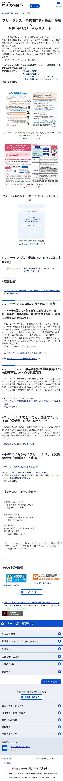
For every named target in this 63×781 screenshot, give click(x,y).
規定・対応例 (31, 71)
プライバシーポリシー (44, 758)
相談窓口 (31, 648)
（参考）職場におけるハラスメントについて (41, 79)
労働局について (31, 733)
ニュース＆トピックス (31, 705)
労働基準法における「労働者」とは (19, 444)
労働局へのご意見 (32, 697)
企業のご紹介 (31, 663)
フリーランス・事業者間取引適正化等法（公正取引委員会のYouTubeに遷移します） (32, 292)
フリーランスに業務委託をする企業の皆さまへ (26, 353)
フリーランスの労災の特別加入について (21, 467)
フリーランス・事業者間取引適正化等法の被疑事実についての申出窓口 (32, 402)
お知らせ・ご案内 (31, 656)
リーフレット (31, 138)
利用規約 (8, 763)
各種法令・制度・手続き (31, 712)
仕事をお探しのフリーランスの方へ (22, 358)
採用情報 (31, 671)
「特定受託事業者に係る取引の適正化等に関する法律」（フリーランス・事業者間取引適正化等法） (32, 476)
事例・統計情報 (31, 719)
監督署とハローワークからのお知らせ (31, 641)
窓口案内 (31, 726)
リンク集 (8, 758)
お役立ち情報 (31, 633)
